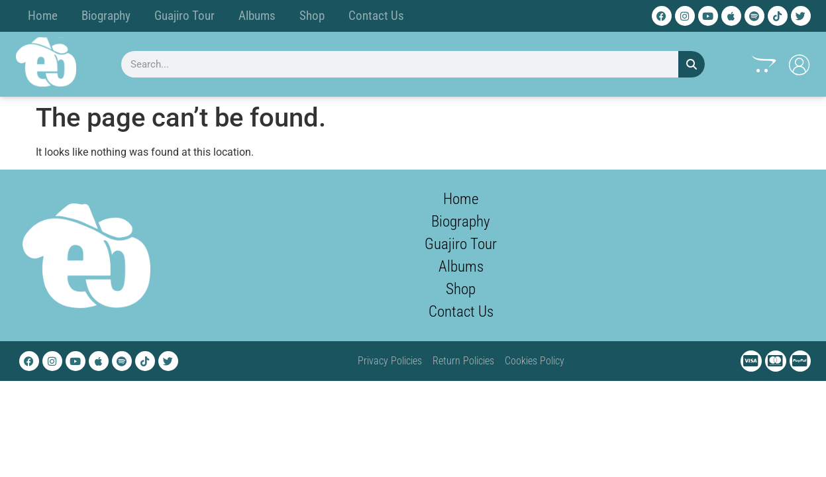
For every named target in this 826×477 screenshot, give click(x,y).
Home (43, 15)
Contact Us (376, 15)
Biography (105, 15)
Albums (257, 15)
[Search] (691, 64)
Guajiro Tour (184, 15)
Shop (312, 15)
